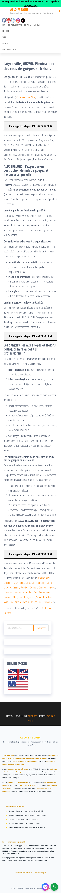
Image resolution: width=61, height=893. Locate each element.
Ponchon (25, 587)
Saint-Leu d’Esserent (12, 602)
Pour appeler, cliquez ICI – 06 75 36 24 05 (30, 126)
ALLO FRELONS (19, 9)
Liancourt (18, 592)
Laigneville (30, 597)
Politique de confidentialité (23, 873)
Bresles (34, 602)
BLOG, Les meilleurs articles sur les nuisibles (21, 25)
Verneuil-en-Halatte (45, 597)
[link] (30, 3)
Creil (48, 578)
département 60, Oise (25, 97)
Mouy (15, 597)
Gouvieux (51, 587)
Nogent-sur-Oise (11, 582)
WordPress (32, 716)
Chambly (42, 587)
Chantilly (16, 587)
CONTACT (6, 43)
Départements (8, 19)
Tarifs (4, 37)
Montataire (36, 582)
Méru (27, 582)
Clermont (34, 587)
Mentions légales (41, 873)
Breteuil (25, 602)
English (5, 31)
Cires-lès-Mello (45, 602)
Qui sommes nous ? (10, 49)
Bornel (22, 597)
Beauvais (41, 578)
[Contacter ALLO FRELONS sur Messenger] (45, 887)
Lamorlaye (8, 592)
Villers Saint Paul (30, 592)
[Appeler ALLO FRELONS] (54, 887)
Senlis (21, 582)
